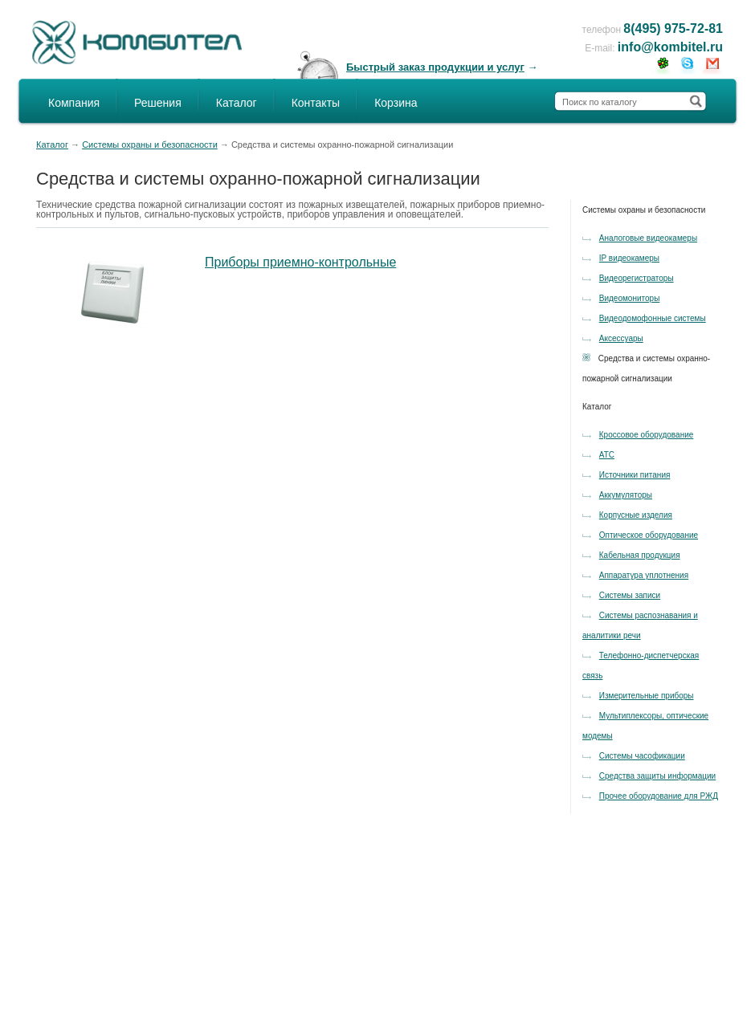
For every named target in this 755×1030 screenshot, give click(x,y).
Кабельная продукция (639, 555)
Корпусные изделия (635, 515)
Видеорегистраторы (636, 278)
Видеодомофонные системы (652, 318)
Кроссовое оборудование (646, 434)
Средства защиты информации (657, 775)
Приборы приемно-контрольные (300, 262)
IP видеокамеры (629, 258)
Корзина (395, 102)
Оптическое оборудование (648, 535)
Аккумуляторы (625, 495)
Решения (158, 102)
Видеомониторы (629, 298)
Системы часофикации (642, 755)
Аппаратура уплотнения (643, 575)
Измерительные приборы (646, 695)
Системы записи (629, 595)
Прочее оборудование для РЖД (658, 796)
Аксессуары (621, 338)
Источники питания (635, 474)
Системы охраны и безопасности (150, 144)
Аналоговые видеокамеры (648, 238)
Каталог (236, 102)
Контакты (316, 102)
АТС (606, 454)
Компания (74, 102)
